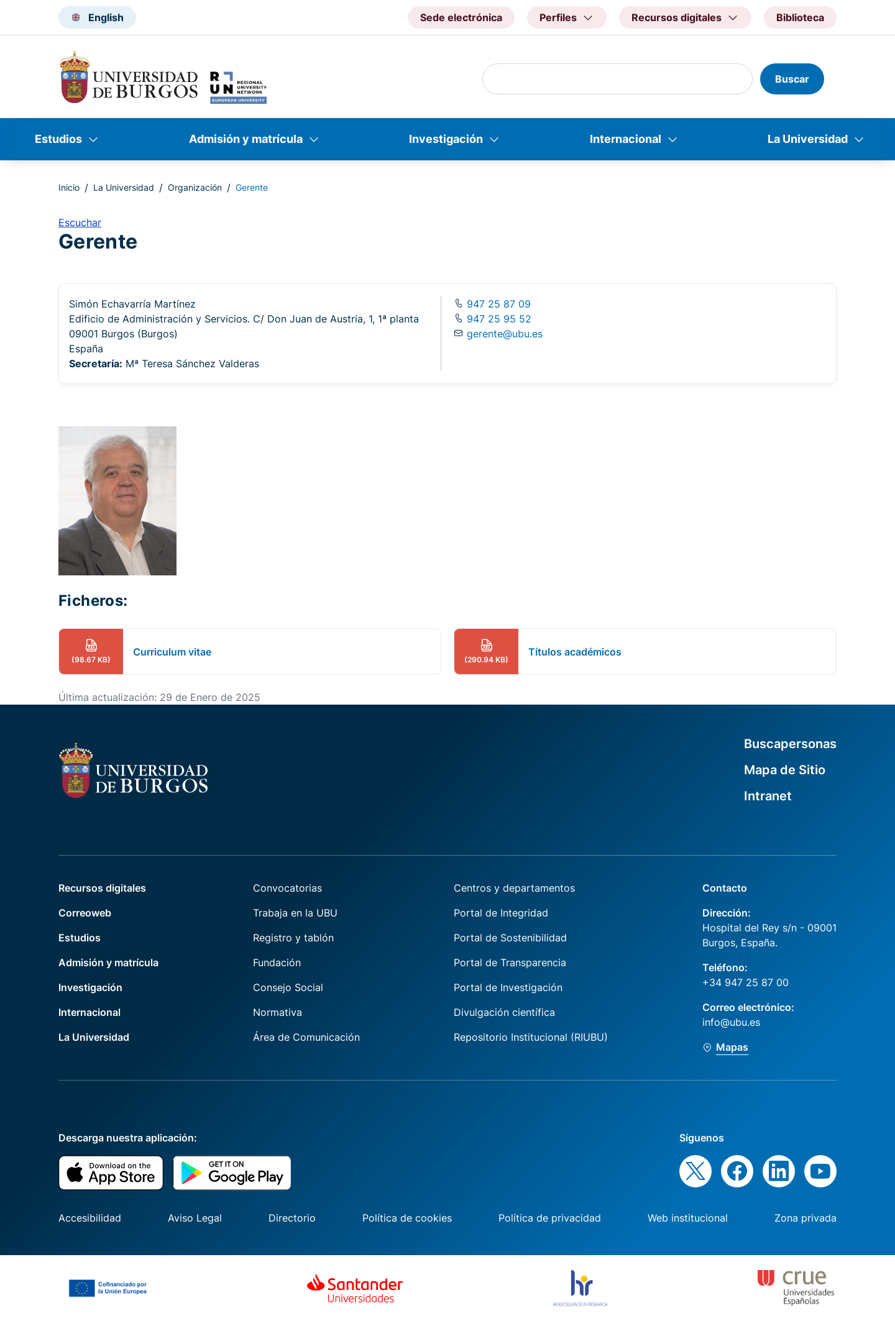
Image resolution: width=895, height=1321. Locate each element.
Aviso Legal (195, 1218)
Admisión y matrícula (246, 138)
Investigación (446, 138)
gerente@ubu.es (505, 333)
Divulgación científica (504, 1012)
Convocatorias (287, 888)
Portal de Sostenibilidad (510, 937)
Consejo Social (288, 987)
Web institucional (688, 1218)
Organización (195, 187)
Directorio (292, 1218)
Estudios (58, 138)
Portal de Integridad (501, 913)
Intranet (768, 795)
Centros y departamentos (514, 888)
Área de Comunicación (306, 1037)
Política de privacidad (549, 1218)
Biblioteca (800, 17)
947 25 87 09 (497, 304)
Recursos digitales (102, 888)
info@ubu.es (731, 1022)
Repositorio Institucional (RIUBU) (531, 1037)
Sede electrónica (461, 17)
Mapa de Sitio (784, 769)
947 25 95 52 (497, 319)
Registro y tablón (293, 937)
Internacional (625, 138)
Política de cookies (407, 1218)
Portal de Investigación (508, 987)
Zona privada (805, 1218)
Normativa (277, 1012)
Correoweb (84, 913)
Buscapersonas (790, 743)
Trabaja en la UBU (295, 913)
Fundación (277, 962)
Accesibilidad (89, 1218)
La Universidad (808, 138)
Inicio (69, 187)
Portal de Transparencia (510, 962)
